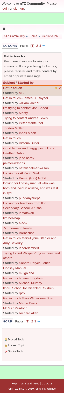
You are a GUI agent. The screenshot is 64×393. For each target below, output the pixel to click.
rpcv (22, 293)
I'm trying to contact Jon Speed (25, 108)
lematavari (26, 213)
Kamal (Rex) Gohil (32, 178)
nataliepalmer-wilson (34, 168)
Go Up (7, 321)
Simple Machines (45, 388)
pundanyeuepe (30, 198)
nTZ (22, 93)
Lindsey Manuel (14, 268)
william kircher (29, 103)
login (5, 8)
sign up (18, 8)
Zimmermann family (17, 228)
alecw (23, 223)
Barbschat (26, 233)
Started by (26, 82)
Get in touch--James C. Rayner (25, 98)
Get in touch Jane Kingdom (22, 278)
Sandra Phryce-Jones (35, 263)
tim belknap (11, 218)
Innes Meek (27, 133)
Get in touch (12, 88)
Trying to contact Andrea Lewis (25, 118)
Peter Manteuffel (31, 123)
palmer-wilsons (14, 163)
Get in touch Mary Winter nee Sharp (29, 298)
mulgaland (26, 273)
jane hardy (26, 158)
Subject (9, 82)
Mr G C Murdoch (15, 308)
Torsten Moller (13, 128)
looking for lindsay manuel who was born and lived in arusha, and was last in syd (30, 188)
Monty (23, 113)
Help (14, 383)
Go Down (10, 45)
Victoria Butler (29, 143)
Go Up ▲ (47, 383)
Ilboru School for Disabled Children (28, 288)
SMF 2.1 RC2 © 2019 (21, 388)
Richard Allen (28, 313)
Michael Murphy (30, 283)
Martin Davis (28, 303)
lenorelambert (29, 248)
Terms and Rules (29, 383)
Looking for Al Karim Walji (21, 173)
